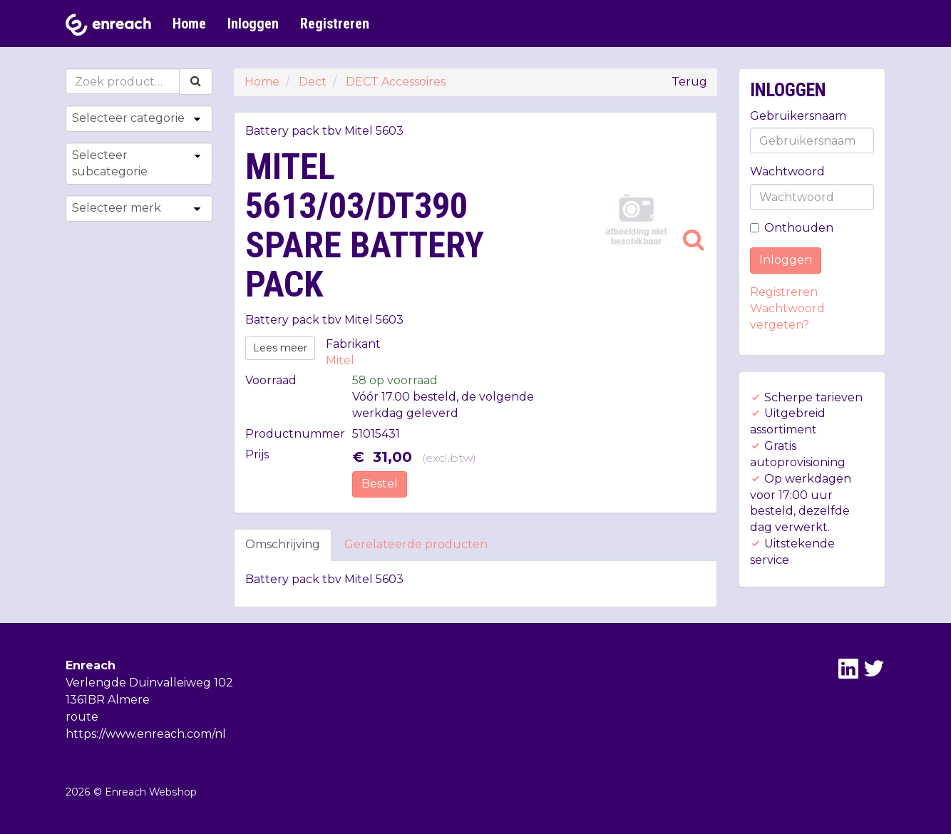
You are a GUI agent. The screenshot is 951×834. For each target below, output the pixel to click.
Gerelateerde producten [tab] (416, 544)
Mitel (340, 360)
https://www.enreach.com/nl (146, 734)
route (82, 717)
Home (189, 23)
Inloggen (253, 23)
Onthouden (791, 228)
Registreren (334, 23)
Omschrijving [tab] (282, 544)
